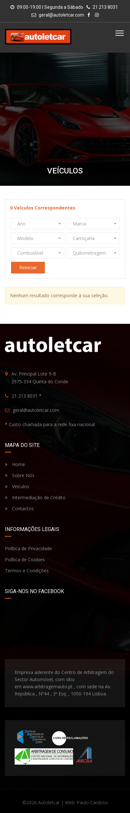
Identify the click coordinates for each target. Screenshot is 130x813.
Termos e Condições (27, 570)
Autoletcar (49, 802)
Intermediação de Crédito (35, 497)
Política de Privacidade (28, 548)
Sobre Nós (19, 475)
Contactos (19, 508)
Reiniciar (28, 267)
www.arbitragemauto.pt (47, 686)
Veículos (17, 486)
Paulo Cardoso (92, 802)
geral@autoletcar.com (61, 15)
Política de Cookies (25, 559)
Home (15, 464)
